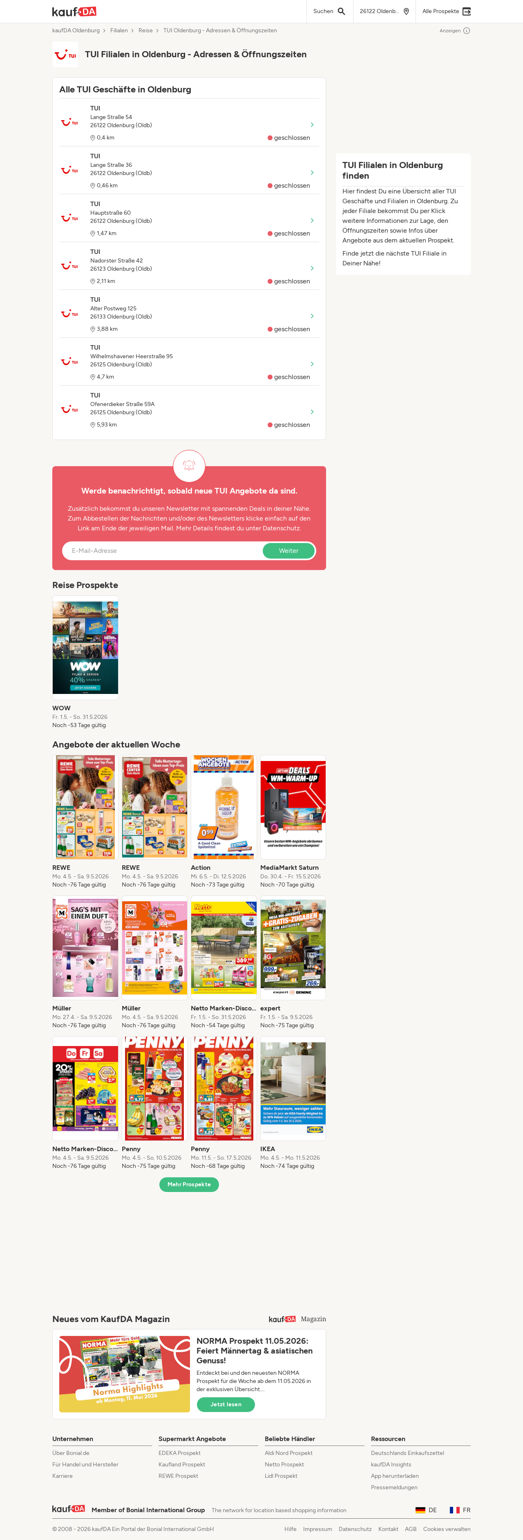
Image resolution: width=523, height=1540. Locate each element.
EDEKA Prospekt (180, 1453)
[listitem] (85, 662)
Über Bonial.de (70, 1453)
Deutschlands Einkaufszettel (407, 1453)
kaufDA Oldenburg (76, 31)
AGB (411, 1529)
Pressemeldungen (394, 1487)
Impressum (317, 1529)
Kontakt (388, 1529)
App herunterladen (395, 1476)
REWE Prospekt (178, 1476)
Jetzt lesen (225, 1404)
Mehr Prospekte (189, 1184)
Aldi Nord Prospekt (289, 1453)
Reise (146, 31)
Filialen (119, 31)
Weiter (288, 550)
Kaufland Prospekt (182, 1464)
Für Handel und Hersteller (85, 1464)
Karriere (62, 1476)
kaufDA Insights (391, 1464)
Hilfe (290, 1529)
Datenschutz (281, 528)
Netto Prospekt (284, 1464)
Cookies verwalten (447, 1529)
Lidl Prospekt (281, 1476)
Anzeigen (455, 31)
